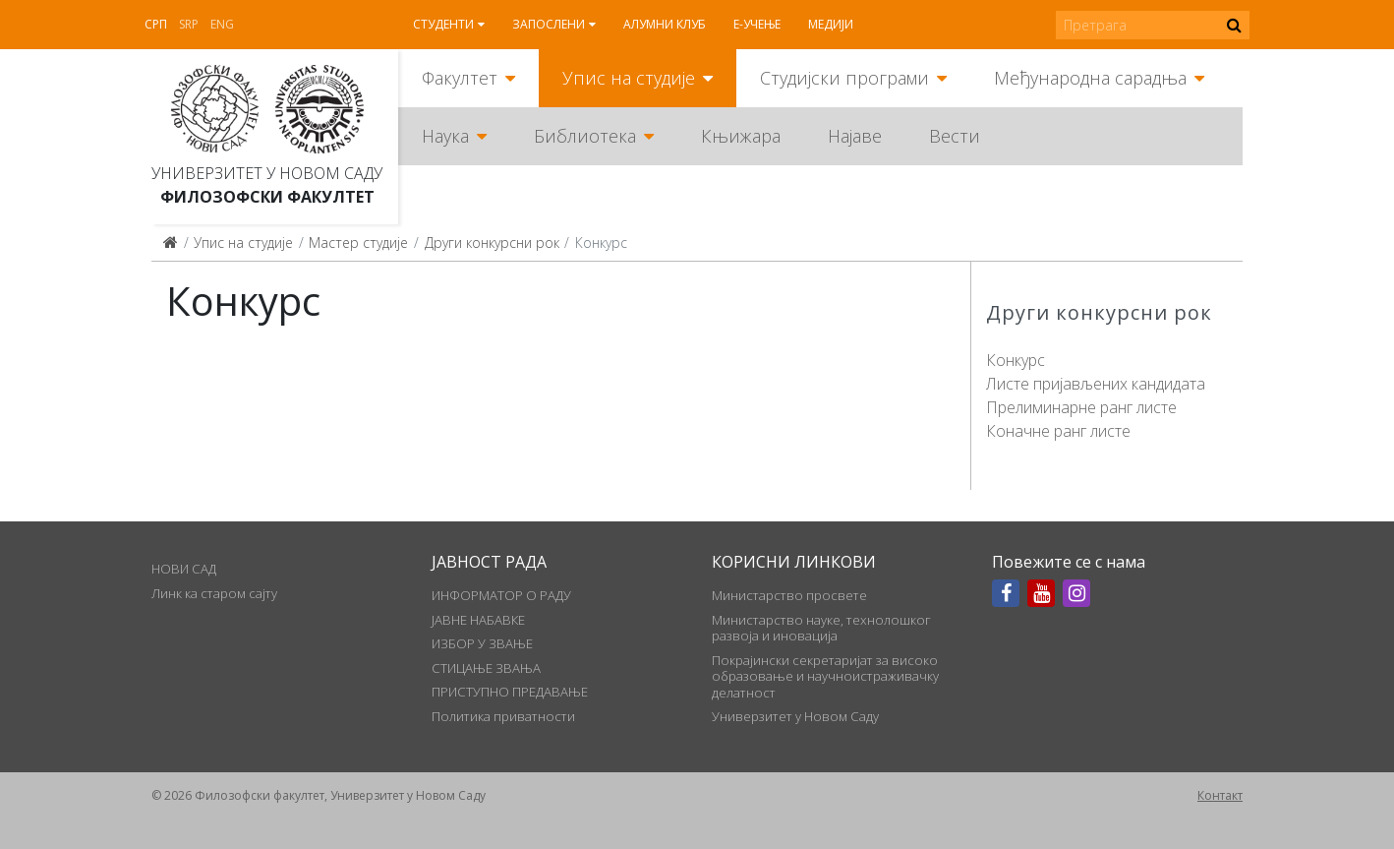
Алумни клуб (664, 24)
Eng (222, 24)
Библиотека (585, 136)
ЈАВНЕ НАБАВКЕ (478, 620)
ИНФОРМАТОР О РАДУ (501, 595)
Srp (189, 24)
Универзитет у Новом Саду (266, 173)
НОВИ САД (183, 568)
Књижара (741, 136)
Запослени (548, 24)
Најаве (855, 136)
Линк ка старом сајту (214, 593)
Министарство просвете (789, 595)
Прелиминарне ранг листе (1081, 407)
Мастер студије (358, 242)
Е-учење (757, 24)
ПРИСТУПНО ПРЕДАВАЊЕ (510, 691)
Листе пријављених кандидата (1095, 383)
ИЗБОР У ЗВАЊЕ (482, 643)
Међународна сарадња (1090, 78)
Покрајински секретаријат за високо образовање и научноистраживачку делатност (825, 676)
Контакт (1220, 795)
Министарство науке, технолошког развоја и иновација (821, 627)
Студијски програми (844, 78)
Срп (156, 24)
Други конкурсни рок (492, 242)
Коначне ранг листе (1058, 431)
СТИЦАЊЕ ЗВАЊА (486, 668)
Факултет (459, 78)
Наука (445, 136)
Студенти (443, 24)
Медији (830, 24)
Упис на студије (628, 78)
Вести (954, 136)
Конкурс (1015, 360)
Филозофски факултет (267, 197)
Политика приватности (503, 716)
